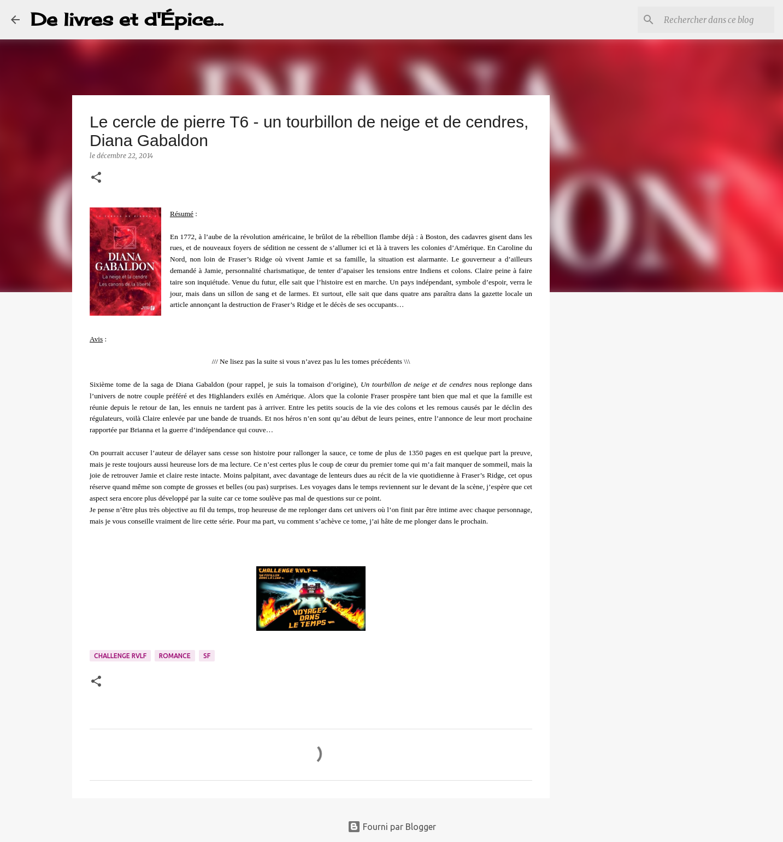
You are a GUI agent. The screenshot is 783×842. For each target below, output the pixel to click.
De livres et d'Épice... (127, 19)
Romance (175, 655)
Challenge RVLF (120, 655)
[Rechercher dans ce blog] (717, 20)
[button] (96, 178)
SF (206, 655)
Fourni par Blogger (392, 827)
